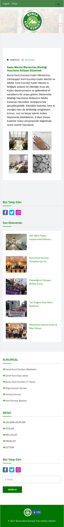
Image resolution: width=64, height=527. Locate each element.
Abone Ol (12, 489)
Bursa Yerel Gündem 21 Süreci (20, 382)
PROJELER (10, 441)
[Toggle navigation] (58, 4)
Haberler (14, 59)
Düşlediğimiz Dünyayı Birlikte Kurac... (40, 281)
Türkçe (14, 3)
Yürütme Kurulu (13, 394)
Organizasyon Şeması (16, 388)
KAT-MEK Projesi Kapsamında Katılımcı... (40, 237)
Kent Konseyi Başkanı (16, 400)
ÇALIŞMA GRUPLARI (15, 422)
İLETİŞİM (9, 447)
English (6, 3)
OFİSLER (9, 428)
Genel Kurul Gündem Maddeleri (20, 369)
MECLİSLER (11, 434)
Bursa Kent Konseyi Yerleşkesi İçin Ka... (39, 259)
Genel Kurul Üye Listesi (16, 375)
